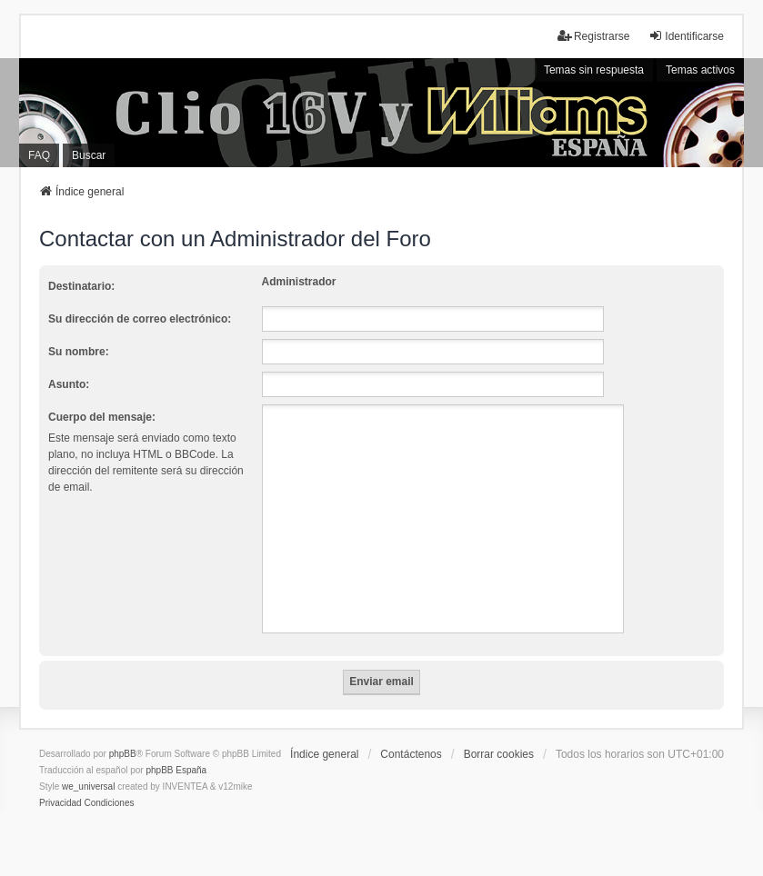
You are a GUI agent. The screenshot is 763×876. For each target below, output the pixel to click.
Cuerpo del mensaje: (102, 417)
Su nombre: (78, 351)
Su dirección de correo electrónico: (139, 319)
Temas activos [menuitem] (700, 70)
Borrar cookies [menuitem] (499, 754)
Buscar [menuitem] (88, 155)
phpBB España (176, 770)
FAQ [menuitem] (39, 155)
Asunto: (68, 384)
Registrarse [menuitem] (593, 36)
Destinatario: (81, 286)
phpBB (122, 754)
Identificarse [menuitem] (686, 36)
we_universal (88, 786)
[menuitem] (60, 803)
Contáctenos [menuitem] (410, 754)
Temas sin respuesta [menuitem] (594, 70)
